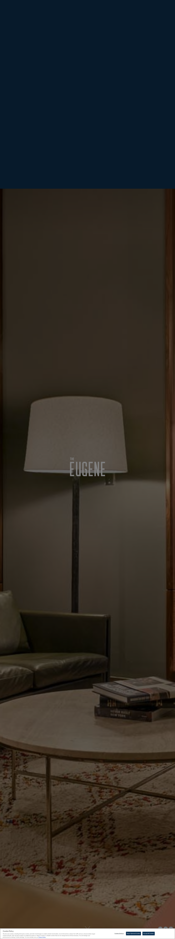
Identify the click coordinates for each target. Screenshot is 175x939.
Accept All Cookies (148, 933)
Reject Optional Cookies (133, 933)
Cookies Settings (119, 933)
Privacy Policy (42, 937)
